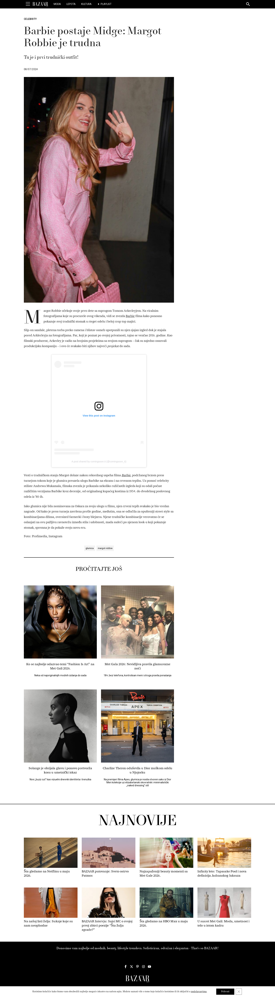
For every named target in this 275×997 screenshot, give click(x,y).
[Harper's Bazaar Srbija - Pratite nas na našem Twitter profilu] (132, 966)
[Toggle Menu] (28, 4)
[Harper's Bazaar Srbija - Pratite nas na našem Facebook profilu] (126, 966)
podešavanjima (198, 991)
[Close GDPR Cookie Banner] (239, 991)
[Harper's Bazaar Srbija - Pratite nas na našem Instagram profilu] (143, 966)
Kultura (86, 4)
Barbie (130, 316)
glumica (90, 548)
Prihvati (225, 991)
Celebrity (30, 19)
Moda (57, 4)
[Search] (248, 4)
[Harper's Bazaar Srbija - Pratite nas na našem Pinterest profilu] (137, 966)
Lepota (71, 4)
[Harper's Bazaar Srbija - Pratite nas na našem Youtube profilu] (149, 966)
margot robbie (105, 548)
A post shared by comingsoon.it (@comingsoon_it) (99, 461)
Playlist (106, 4)
